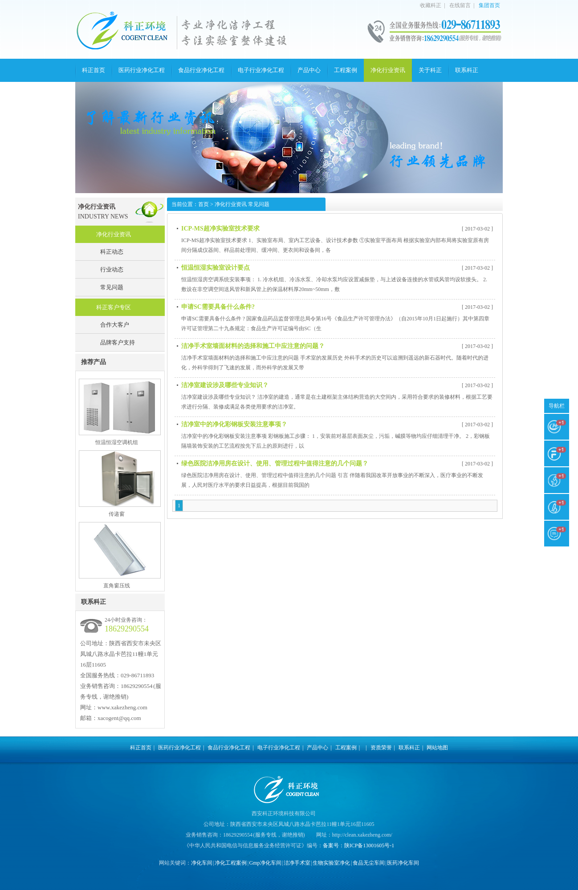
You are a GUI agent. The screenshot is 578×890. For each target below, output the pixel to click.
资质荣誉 (381, 747)
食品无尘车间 (369, 863)
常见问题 (111, 287)
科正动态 (111, 251)
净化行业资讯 (387, 70)
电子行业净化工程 (261, 70)
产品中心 (309, 70)
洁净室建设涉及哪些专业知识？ (225, 385)
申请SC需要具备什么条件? (218, 306)
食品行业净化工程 (201, 70)
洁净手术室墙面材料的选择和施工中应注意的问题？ (253, 346)
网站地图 (437, 747)
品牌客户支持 (117, 342)
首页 (203, 204)
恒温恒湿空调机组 (116, 442)
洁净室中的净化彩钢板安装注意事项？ (234, 424)
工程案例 (345, 70)
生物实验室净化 (331, 863)
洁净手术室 (297, 863)
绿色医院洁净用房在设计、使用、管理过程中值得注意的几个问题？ (274, 463)
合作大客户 (114, 324)
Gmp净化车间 (265, 863)
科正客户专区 (113, 307)
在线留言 (460, 5)
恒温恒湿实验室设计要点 (215, 267)
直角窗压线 (116, 586)
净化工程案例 (231, 863)
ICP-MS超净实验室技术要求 (220, 228)
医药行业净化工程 (141, 70)
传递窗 (117, 514)
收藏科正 (430, 5)
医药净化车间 (403, 863)
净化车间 (201, 863)
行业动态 (111, 269)
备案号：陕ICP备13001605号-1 (359, 845)
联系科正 (466, 70)
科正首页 (93, 70)
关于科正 (430, 70)
